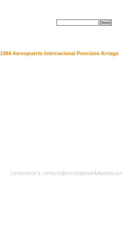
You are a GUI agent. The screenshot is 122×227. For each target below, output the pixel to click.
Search (105, 22)
